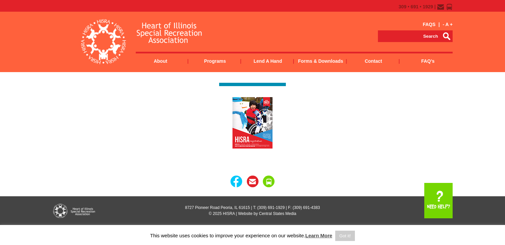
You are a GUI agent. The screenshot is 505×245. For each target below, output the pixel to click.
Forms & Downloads (320, 61)
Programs (215, 61)
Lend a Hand (268, 61)
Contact (373, 61)
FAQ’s (428, 61)
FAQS (429, 24)
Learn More (318, 235)
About (160, 61)
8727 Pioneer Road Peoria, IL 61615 (217, 207)
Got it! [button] (345, 235)
